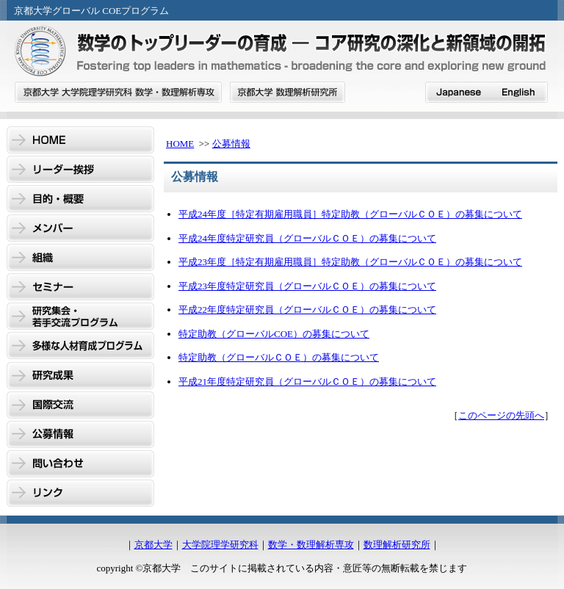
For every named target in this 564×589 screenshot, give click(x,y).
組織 (80, 258)
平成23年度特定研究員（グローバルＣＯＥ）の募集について (307, 286)
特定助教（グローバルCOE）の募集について (273, 333)
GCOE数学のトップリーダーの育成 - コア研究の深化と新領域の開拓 (282, 53)
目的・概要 (80, 199)
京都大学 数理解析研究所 (287, 92)
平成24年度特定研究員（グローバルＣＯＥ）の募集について (307, 238)
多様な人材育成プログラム (80, 346)
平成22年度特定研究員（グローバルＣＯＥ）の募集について (307, 309)
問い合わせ (80, 464)
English (518, 92)
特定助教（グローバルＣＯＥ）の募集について (278, 357)
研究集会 (80, 317)
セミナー (80, 288)
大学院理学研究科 (220, 544)
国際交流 (80, 405)
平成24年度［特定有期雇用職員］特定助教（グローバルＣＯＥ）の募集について (350, 214)
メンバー (80, 229)
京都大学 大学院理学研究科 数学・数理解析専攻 (118, 92)
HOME (80, 141)
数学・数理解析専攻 (311, 544)
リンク (80, 493)
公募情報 (80, 434)
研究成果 (80, 376)
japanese (456, 92)
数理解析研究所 (397, 544)
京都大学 (153, 544)
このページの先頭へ (501, 415)
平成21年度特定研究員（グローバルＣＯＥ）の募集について (307, 381)
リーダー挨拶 (80, 170)
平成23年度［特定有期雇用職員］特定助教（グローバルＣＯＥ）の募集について (350, 261)
